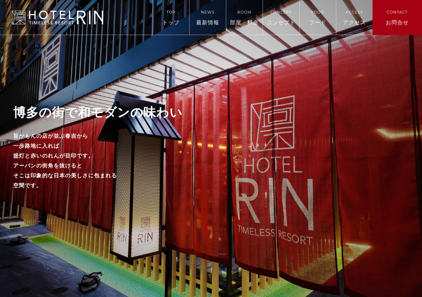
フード (317, 18)
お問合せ (397, 18)
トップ (171, 18)
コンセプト (281, 18)
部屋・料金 (244, 18)
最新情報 (207, 18)
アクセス (354, 18)
